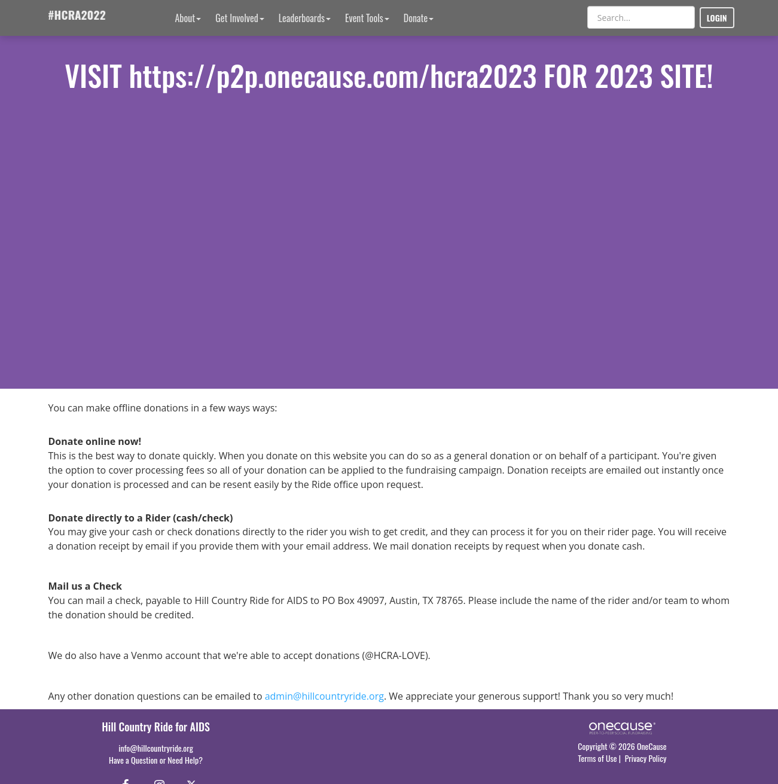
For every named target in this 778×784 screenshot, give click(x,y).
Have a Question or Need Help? (156, 760)
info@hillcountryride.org (155, 748)
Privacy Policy (646, 758)
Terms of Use (597, 758)
